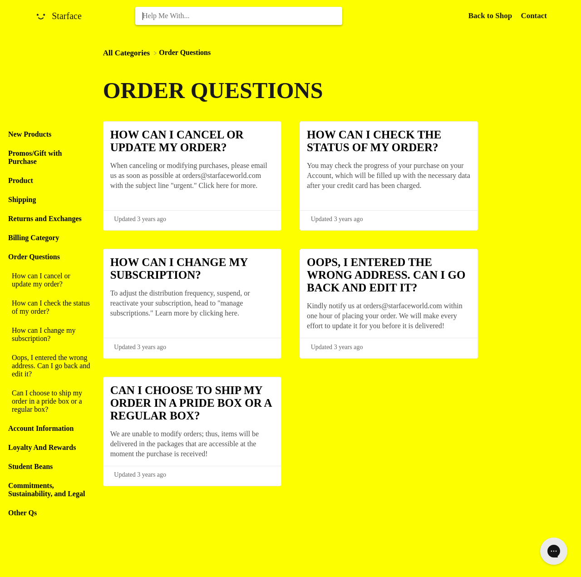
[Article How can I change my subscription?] (49, 335)
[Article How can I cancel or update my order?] (49, 280)
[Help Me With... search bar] (238, 16)
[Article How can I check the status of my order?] (49, 307)
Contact (534, 15)
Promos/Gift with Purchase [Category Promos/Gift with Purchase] (35, 157)
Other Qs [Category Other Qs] (22, 513)
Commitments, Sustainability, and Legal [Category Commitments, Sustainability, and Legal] (46, 490)
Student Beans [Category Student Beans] (30, 466)
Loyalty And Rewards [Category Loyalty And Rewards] (42, 447)
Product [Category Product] (20, 180)
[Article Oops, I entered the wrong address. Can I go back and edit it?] (49, 366)
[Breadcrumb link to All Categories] (127, 52)
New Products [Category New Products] (29, 134)
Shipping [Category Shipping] (22, 199)
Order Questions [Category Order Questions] (34, 257)
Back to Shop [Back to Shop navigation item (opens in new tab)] (491, 15)
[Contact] (533, 16)
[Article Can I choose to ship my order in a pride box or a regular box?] (49, 401)
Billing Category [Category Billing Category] (33, 238)
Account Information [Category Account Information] (41, 428)
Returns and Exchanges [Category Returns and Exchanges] (45, 218)
